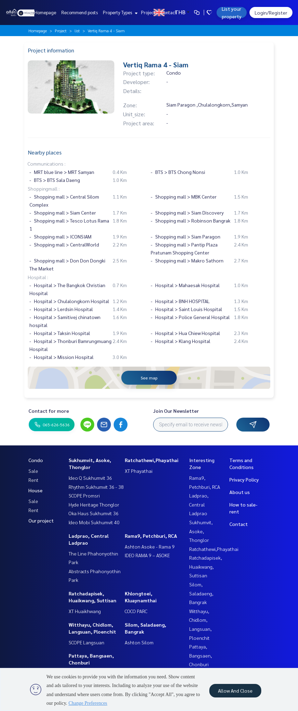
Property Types (119, 12)
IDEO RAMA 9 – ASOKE (147, 555)
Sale (33, 471)
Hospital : (38, 277)
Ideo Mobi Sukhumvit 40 (94, 522)
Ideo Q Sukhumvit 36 (90, 478)
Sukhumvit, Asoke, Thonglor (201, 531)
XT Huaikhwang (85, 611)
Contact (169, 12)
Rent (33, 480)
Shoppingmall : (44, 188)
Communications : (46, 163)
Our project (41, 520)
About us (239, 492)
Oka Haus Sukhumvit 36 (94, 513)
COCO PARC (136, 611)
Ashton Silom (139, 642)
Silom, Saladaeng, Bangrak (201, 593)
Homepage (45, 12)
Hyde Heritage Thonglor (94, 504)
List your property (232, 12)
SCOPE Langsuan (86, 642)
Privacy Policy (244, 479)
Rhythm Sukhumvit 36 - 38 (96, 487)
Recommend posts (79, 12)
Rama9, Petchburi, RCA (151, 536)
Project (148, 12)
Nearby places (45, 152)
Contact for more (48, 411)
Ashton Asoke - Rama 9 (150, 546)
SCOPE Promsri (84, 495)
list (77, 30)
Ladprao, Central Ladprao (199, 504)
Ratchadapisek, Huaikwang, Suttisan (205, 566)
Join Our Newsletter (176, 411)
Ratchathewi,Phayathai (151, 460)
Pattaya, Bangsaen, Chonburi (200, 655)
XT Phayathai (138, 471)
